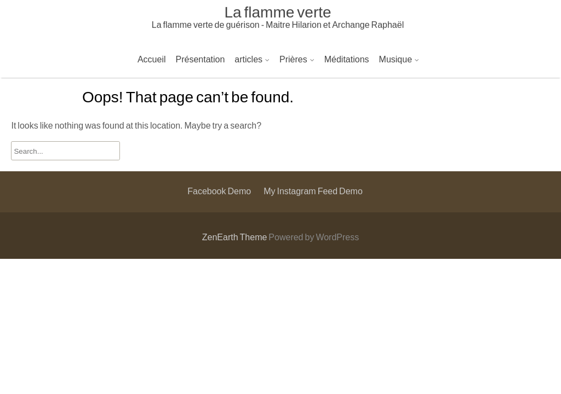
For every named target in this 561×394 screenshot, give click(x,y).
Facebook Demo (219, 159)
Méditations (346, 59)
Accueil (152, 59)
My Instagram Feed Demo (313, 159)
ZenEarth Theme (235, 236)
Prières (293, 59)
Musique (395, 59)
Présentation (200, 59)
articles (248, 59)
